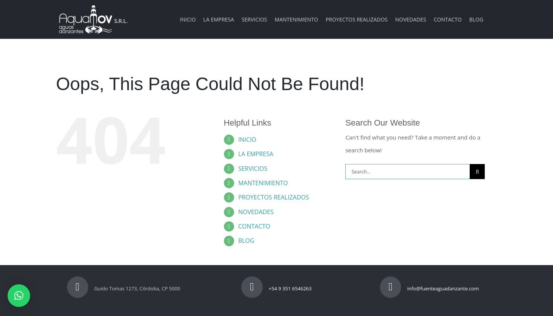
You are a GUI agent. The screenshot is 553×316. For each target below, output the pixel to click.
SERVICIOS (252, 168)
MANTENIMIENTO (263, 183)
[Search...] (407, 171)
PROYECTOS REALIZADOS (273, 197)
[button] (19, 295)
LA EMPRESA (255, 154)
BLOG (246, 240)
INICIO (247, 139)
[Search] (477, 171)
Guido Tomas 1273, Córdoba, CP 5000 (124, 288)
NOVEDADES (256, 212)
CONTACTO (254, 226)
